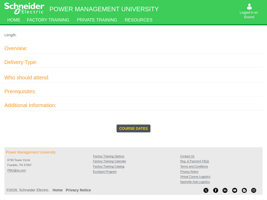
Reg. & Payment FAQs (194, 161)
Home (13, 19)
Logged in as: (249, 11)
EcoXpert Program (105, 171)
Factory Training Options (108, 156)
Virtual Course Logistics (195, 176)
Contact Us (187, 156)
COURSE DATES (133, 128)
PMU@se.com (16, 170)
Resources (139, 19)
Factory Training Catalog (108, 166)
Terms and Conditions (194, 166)
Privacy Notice (189, 171)
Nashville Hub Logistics (195, 181)
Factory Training (48, 19)
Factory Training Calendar (109, 161)
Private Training (97, 19)
